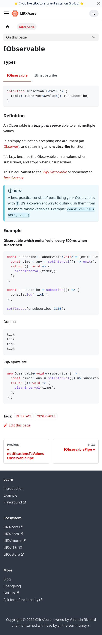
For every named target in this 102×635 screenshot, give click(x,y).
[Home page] (7, 26)
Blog (7, 579)
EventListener (13, 177)
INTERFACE (24, 416)
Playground (14, 502)
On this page (16, 37)
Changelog (12, 586)
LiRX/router (14, 540)
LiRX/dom (13, 533)
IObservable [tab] (17, 75)
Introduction (13, 488)
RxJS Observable (54, 172)
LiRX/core (12, 527)
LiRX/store (13, 554)
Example (10, 495)
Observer (10, 146)
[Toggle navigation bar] (6, 13)
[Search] (94, 13)
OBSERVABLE (46, 416)
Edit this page (17, 425)
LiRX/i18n (12, 547)
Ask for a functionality (22, 599)
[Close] (99, 3)
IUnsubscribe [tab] (45, 75)
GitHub (73, 3)
